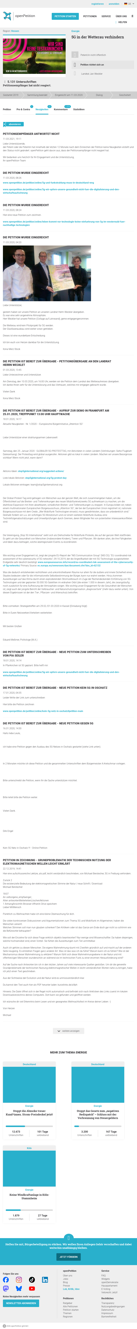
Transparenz (107, 1303)
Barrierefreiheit (108, 1316)
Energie (76, 31)
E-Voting (105, 1289)
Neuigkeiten (42, 108)
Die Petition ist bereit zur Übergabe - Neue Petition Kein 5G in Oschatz (55, 687)
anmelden (114, 3)
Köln (29, 1148)
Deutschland (29, 1064)
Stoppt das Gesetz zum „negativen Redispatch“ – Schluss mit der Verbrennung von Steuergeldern (98, 1114)
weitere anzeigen (69, 1031)
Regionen (68, 1316)
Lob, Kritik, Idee (71, 1289)
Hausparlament (109, 1285)
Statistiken (79, 109)
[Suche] (132, 16)
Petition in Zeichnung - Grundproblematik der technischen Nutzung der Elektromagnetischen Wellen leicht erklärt (57, 861)
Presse (66, 1285)
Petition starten (65, 16)
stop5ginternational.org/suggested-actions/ (41, 471)
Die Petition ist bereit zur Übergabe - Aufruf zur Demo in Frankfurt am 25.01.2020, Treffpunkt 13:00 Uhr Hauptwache (56, 412)
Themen (67, 1313)
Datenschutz (107, 1309)
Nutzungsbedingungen (113, 1306)
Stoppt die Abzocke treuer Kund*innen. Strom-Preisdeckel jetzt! (29, 1112)
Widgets (105, 1279)
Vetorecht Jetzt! (109, 1292)
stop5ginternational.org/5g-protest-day (46, 478)
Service (106, 16)
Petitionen (90, 16)
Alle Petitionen (70, 1306)
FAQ (103, 1275)
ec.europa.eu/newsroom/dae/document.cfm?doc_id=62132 (69, 565)
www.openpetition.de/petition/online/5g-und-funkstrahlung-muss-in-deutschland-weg (48, 182)
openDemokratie (109, 1282)
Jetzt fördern (69, 1257)
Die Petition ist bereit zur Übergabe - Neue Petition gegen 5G (48, 723)
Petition (7, 109)
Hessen (15, 31)
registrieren (97, 3)
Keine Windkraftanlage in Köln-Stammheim (29, 1196)
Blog (65, 1282)
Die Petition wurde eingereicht (26, 173)
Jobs (65, 1279)
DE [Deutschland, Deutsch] (127, 3)
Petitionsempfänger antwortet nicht (31, 134)
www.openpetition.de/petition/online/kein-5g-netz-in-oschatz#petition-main (43, 711)
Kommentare (61, 108)
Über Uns (121, 16)
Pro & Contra (23, 108)
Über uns (67, 1275)
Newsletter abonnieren (21, 1303)
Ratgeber (67, 1303)
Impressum (107, 1313)
